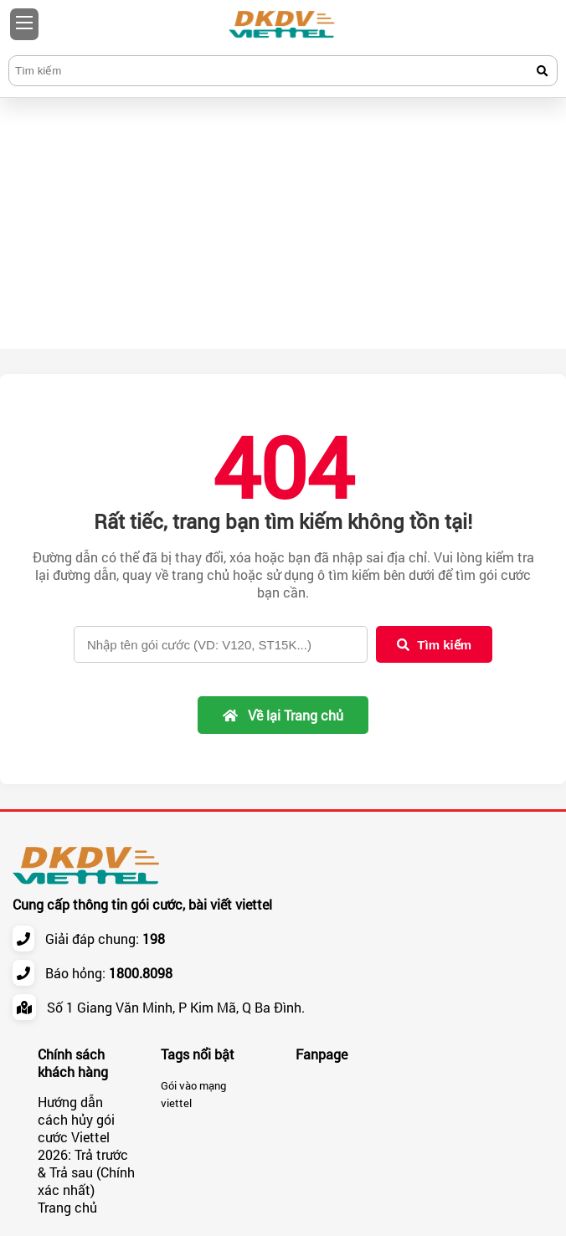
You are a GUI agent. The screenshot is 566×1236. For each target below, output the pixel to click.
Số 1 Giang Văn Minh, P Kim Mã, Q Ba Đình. (176, 1007)
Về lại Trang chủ (283, 715)
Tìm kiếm (434, 645)
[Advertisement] (283, 223)
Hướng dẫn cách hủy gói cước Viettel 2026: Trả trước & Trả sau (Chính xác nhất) (86, 1145)
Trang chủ (67, 1207)
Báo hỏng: (108, 973)
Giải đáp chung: (105, 938)
